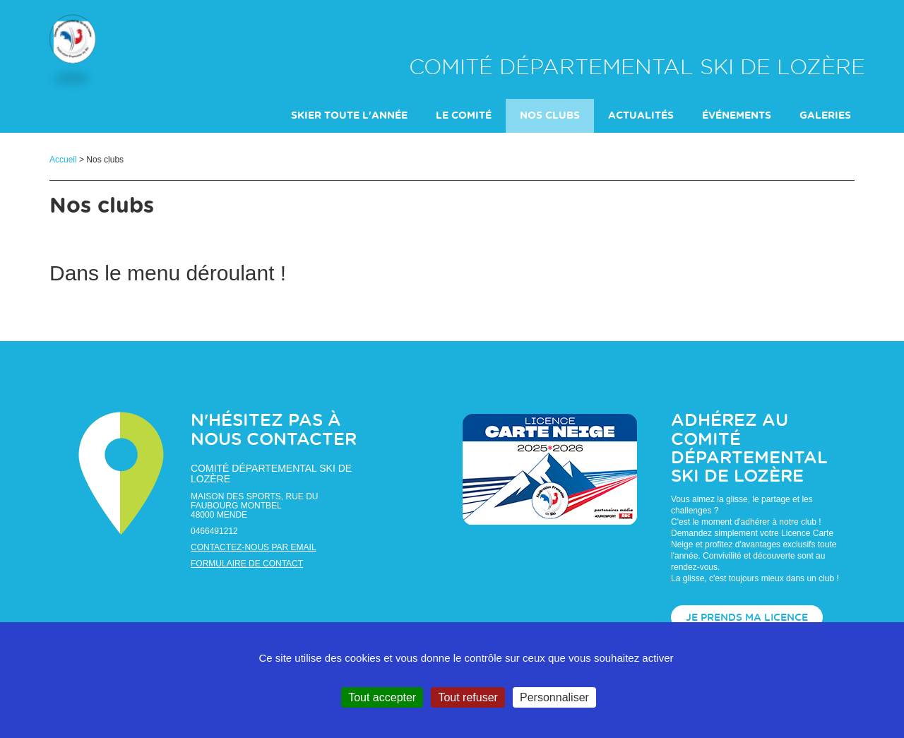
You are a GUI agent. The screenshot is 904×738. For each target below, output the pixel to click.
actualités (641, 116)
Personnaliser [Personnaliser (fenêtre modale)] (554, 697)
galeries (825, 116)
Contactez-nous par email (253, 548)
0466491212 (214, 532)
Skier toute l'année (349, 116)
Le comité (464, 116)
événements (736, 116)
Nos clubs (550, 116)
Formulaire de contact (247, 564)
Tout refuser (467, 697)
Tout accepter (382, 697)
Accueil (63, 160)
